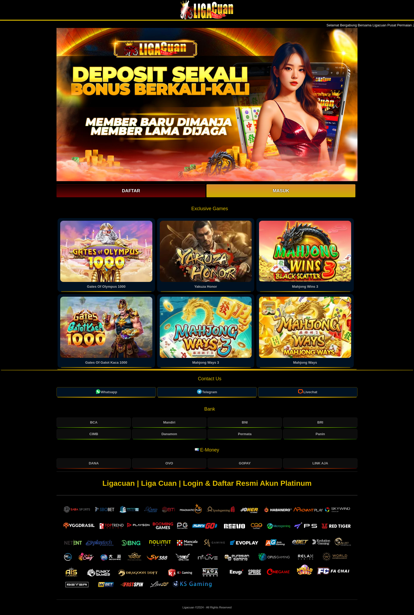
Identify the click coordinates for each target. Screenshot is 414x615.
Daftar (131, 190)
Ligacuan (188, 607)
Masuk (281, 190)
